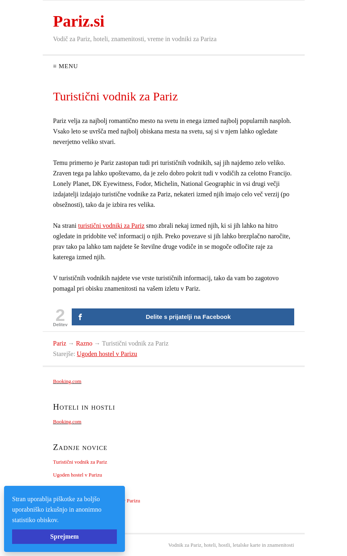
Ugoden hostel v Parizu (107, 353)
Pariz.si (79, 21)
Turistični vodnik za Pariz (80, 462)
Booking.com (67, 381)
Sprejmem (64, 536)
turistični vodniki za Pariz (111, 225)
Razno (84, 343)
